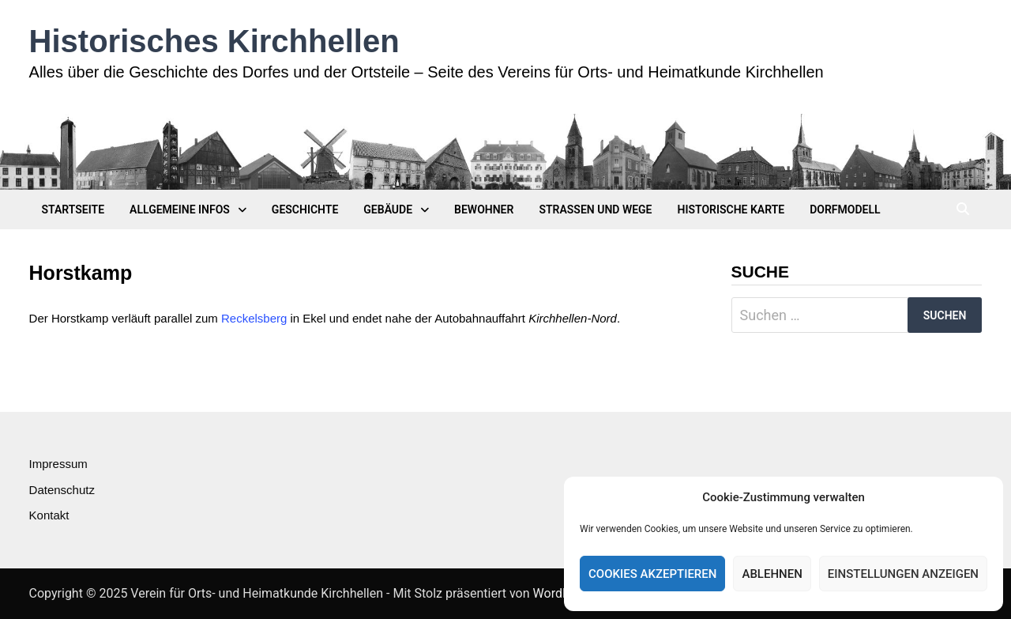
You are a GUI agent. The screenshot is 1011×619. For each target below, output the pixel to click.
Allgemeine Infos (180, 209)
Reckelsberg (254, 318)
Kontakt (49, 515)
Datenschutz (62, 489)
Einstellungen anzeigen (903, 574)
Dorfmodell (845, 209)
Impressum (58, 463)
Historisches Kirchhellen (214, 41)
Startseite (73, 209)
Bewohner (483, 209)
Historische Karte (731, 209)
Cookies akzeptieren (652, 574)
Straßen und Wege (595, 209)
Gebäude (387, 209)
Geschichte (305, 209)
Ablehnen (772, 574)
